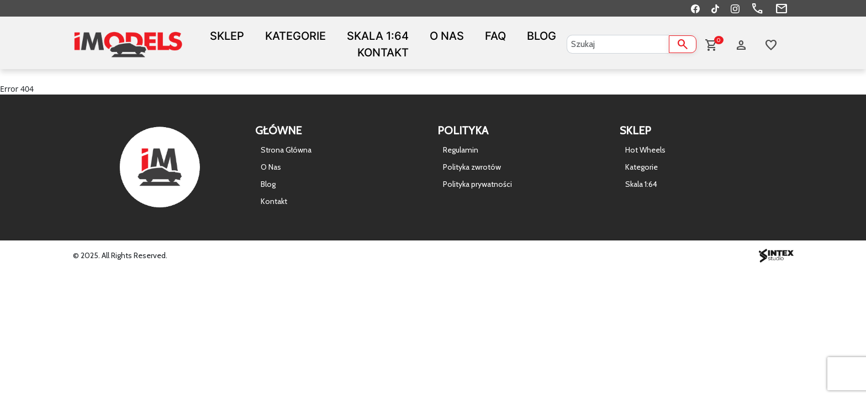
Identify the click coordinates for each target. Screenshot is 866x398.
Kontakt (383, 52)
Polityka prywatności (477, 184)
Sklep (227, 36)
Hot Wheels (645, 150)
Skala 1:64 (378, 36)
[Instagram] (735, 8)
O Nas (447, 36)
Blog (541, 36)
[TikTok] (715, 8)
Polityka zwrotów (472, 167)
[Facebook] (695, 8)
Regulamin (460, 150)
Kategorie (295, 36)
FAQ (495, 36)
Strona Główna (286, 150)
